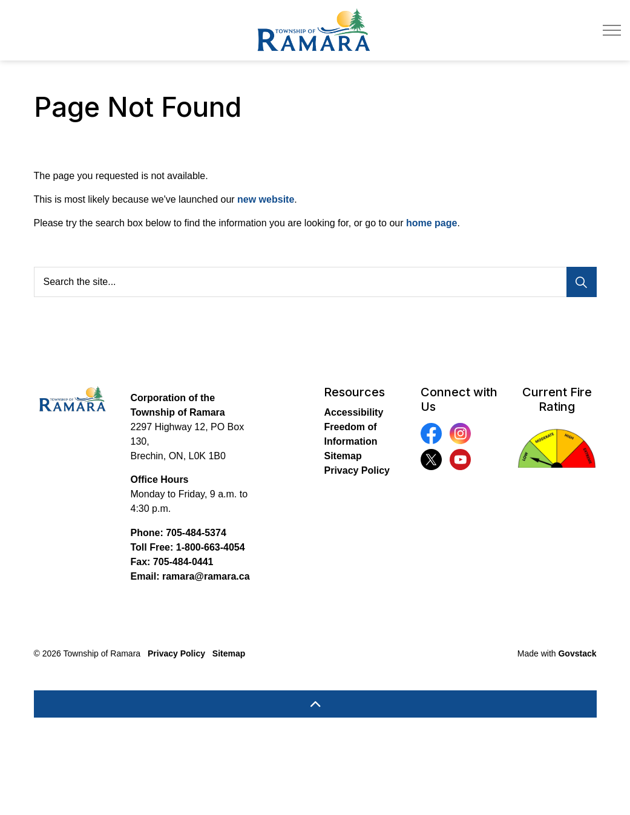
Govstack (577, 653)
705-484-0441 (183, 562)
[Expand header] (612, 30)
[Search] (581, 282)
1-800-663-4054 (210, 547)
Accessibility (353, 412)
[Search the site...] (315, 282)
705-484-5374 (196, 533)
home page (431, 223)
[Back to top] (315, 704)
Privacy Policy (357, 470)
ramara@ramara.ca (206, 576)
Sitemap (342, 456)
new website (265, 199)
